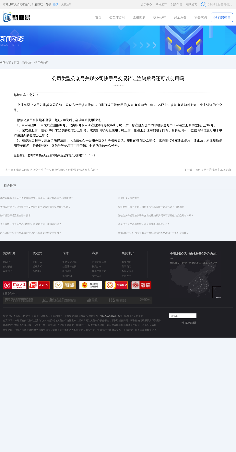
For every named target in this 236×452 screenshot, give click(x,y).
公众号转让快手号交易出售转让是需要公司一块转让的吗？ (30, 224)
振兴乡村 (159, 17)
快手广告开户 (99, 271)
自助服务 (7, 266)
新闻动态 (26, 62)
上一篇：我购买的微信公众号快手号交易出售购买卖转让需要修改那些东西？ (52, 169)
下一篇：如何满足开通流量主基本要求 (207, 169)
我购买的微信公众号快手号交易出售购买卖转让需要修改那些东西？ (35, 206)
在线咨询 (191, 4)
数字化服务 (128, 271)
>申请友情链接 (188, 322)
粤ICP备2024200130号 (111, 315)
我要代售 (176, 4)
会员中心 (146, 4)
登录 (55, 4)
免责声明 (67, 276)
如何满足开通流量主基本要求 (15, 215)
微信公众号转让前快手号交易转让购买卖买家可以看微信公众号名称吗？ (156, 215)
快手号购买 (42, 62)
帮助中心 (7, 261)
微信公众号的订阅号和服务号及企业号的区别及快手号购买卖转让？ (153, 232)
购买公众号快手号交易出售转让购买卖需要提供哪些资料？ (30, 232)
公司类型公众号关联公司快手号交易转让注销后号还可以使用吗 (151, 206)
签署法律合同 (69, 266)
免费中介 (37, 271)
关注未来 (96, 276)
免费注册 (66, 4)
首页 (98, 17)
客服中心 (7, 271)
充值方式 (37, 261)
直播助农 (139, 17)
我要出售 (221, 17)
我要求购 (200, 17)
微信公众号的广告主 (128, 198)
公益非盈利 (117, 17)
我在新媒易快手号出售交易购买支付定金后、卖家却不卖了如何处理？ (36, 198)
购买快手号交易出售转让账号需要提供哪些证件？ (144, 224)
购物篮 (161, 4)
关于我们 (126, 266)
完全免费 (180, 17)
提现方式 (37, 266)
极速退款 (67, 271)
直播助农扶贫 (99, 261)
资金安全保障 (69, 261)
